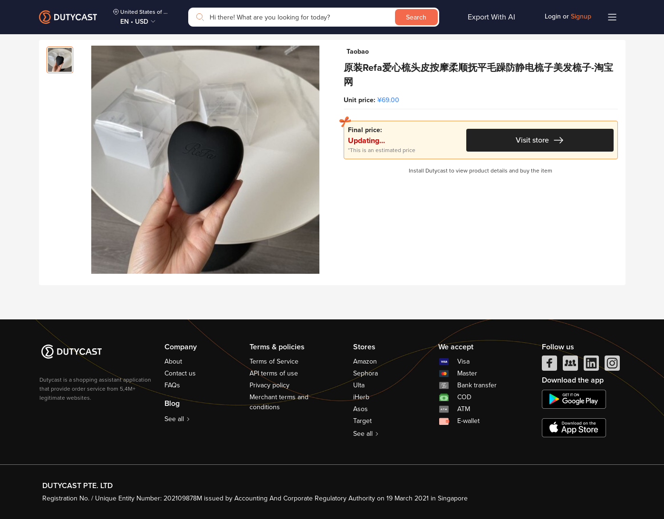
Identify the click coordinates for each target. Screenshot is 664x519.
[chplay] (574, 399)
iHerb (361, 397)
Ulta (359, 385)
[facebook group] (570, 365)
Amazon (365, 361)
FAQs (172, 385)
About (173, 361)
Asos (360, 409)
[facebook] (549, 365)
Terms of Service (274, 361)
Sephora (365, 373)
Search (416, 17)
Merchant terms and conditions (279, 402)
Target (362, 421)
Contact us (180, 373)
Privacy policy (269, 385)
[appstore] (574, 427)
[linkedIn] (591, 365)
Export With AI (491, 17)
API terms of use (274, 373)
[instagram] (612, 365)
